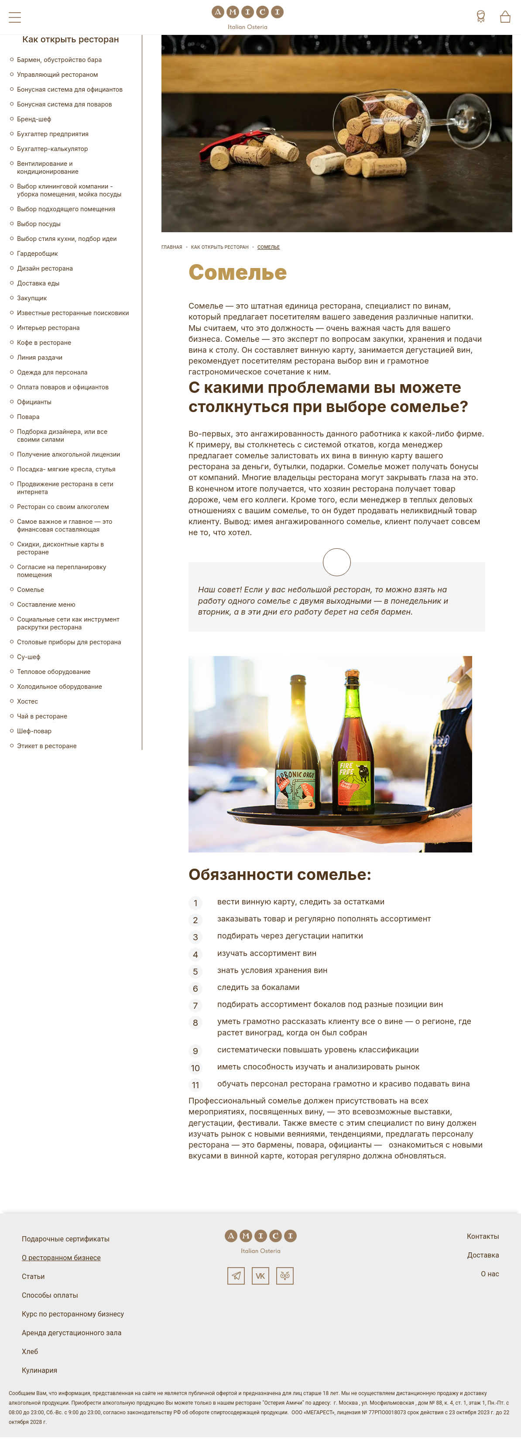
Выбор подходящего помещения (66, 209)
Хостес (27, 701)
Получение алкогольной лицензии (68, 454)
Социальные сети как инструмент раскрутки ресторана (68, 623)
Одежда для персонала (52, 372)
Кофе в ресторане (44, 342)
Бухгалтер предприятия (53, 133)
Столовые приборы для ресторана (69, 642)
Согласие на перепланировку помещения (61, 570)
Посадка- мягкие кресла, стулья (66, 469)
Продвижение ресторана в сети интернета (65, 487)
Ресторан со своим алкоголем (63, 506)
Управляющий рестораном (57, 74)
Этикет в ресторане (47, 745)
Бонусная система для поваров (64, 104)
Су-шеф (29, 656)
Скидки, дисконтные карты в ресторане (60, 548)
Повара (28, 416)
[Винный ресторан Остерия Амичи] (248, 17)
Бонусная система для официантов (70, 89)
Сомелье (30, 589)
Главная (171, 247)
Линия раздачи (39, 357)
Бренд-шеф (34, 119)
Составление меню (46, 604)
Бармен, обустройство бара (59, 59)
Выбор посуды (39, 223)
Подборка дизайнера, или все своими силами (62, 435)
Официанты (34, 402)
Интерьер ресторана (48, 327)
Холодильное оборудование (59, 686)
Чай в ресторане (42, 716)
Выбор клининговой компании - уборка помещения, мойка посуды (69, 190)
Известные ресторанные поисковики (73, 312)
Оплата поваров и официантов (63, 387)
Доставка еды (38, 283)
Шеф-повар (34, 731)
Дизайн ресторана (45, 268)
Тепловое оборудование (54, 671)
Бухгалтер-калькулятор (52, 148)
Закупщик (32, 298)
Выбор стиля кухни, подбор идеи (67, 238)
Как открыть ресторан (220, 247)
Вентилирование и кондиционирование (48, 167)
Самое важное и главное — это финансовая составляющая (64, 525)
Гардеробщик (37, 253)
